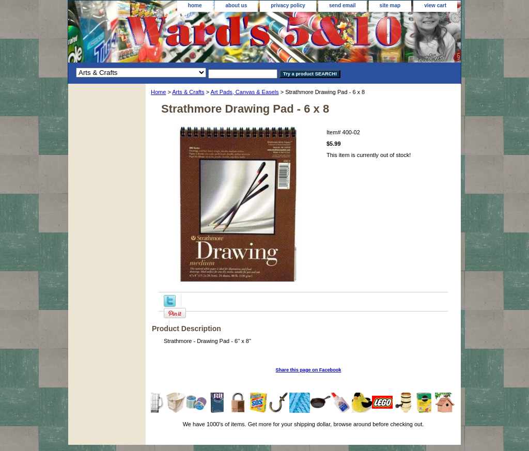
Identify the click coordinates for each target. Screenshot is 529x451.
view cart (435, 5)
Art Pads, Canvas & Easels (245, 92)
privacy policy (288, 5)
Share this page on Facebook (308, 369)
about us (236, 5)
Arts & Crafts (188, 92)
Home (158, 92)
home (195, 5)
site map (390, 5)
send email (342, 5)
